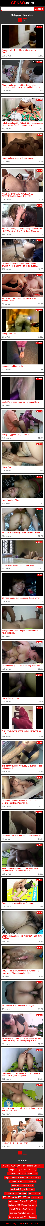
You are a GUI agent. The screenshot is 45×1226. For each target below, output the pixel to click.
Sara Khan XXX (8, 1166)
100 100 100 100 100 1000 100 (16, 1197)
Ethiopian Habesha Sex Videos (30, 1166)
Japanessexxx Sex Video (15, 1193)
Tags (15, 1224)
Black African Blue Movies (22, 1185)
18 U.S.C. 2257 (32, 1224)
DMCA (21, 1224)
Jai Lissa (32, 1181)
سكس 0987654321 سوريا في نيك (22, 1217)
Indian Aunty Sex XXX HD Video (22, 1201)
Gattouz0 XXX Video (17, 1174)
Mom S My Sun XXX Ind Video (22, 1209)
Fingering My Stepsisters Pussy (22, 1170)
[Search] (17, 9)
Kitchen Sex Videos (17, 1181)
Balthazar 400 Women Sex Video (22, 1205)
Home (8, 1224)
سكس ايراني (37, 1197)
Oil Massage (35, 1178)
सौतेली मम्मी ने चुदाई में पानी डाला (22, 1189)
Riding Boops (34, 1193)
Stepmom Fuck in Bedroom (16, 1178)
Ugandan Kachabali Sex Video (22, 1213)
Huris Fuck (32, 1174)
